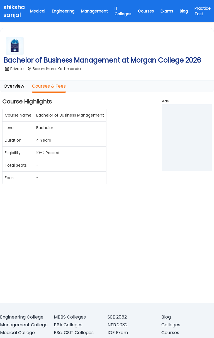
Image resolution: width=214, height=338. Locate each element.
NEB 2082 (118, 325)
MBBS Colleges (70, 317)
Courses (146, 11)
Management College (24, 325)
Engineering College (21, 317)
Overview (14, 86)
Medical (37, 11)
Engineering (63, 11)
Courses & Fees (49, 86)
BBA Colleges (68, 325)
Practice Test (202, 11)
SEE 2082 (117, 317)
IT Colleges (123, 11)
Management (94, 11)
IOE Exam (118, 332)
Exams (166, 11)
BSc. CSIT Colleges (74, 332)
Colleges (170, 325)
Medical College (17, 332)
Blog (184, 11)
